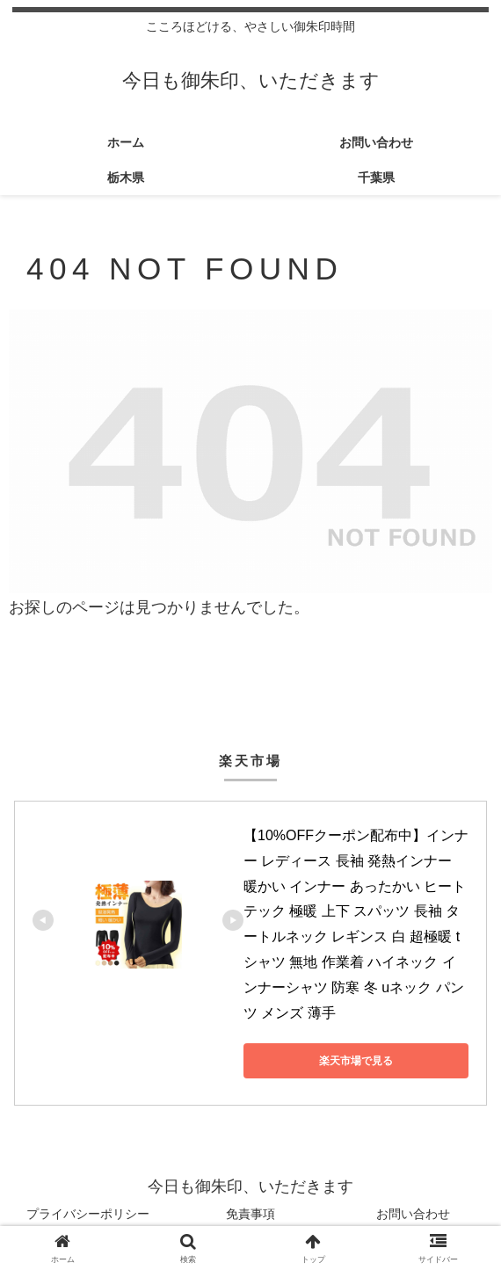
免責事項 (250, 1214)
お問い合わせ (413, 1214)
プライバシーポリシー (87, 1214)
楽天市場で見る (356, 1061)
